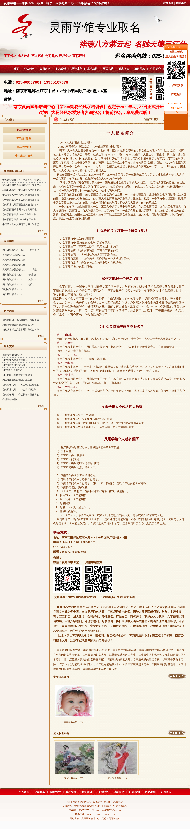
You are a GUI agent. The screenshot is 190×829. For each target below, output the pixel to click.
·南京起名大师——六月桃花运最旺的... (21, 384)
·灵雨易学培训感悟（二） (15, 254)
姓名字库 (124, 68)
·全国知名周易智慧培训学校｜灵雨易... (21, 184)
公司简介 (155, 68)
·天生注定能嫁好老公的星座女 (17, 379)
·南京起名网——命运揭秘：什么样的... (21, 394)
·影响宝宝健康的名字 (12, 355)
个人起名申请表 (23, 155)
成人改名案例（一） (118, 777)
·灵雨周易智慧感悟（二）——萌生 (19, 269)
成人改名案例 (23, 147)
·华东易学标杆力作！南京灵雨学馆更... (21, 180)
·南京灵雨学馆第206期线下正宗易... (19, 219)
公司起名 (45, 68)
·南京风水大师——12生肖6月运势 (19, 389)
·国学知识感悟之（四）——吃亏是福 (20, 249)
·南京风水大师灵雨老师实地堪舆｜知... (21, 204)
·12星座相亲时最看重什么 (15, 360)
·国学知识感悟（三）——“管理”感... (20, 274)
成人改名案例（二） (74, 777)
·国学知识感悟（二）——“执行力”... (20, 279)
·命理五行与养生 (10, 399)
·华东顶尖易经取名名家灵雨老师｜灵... (21, 199)
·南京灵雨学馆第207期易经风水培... (19, 214)
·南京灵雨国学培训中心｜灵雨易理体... (21, 209)
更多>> (41, 231)
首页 (16, 68)
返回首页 (166, 792)
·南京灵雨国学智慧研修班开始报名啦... (21, 319)
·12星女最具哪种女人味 (13, 365)
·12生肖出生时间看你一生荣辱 (17, 374)
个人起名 (29, 68)
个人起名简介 (23, 129)
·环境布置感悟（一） (12, 289)
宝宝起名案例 (23, 138)
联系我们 (134, 792)
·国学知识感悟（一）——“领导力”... (20, 284)
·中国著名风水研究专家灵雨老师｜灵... (21, 194)
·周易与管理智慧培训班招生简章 (18, 324)
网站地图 (150, 792)
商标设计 (60, 68)
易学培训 (92, 68)
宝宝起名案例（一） (74, 720)
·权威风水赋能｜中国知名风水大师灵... (21, 189)
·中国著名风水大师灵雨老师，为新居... (21, 224)
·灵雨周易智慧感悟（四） (15, 259)
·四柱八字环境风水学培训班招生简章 (20, 329)
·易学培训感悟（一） (12, 294)
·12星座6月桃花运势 (12, 369)
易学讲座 (76, 68)
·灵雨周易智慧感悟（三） (15, 264)
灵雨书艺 (108, 68)
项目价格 (139, 68)
